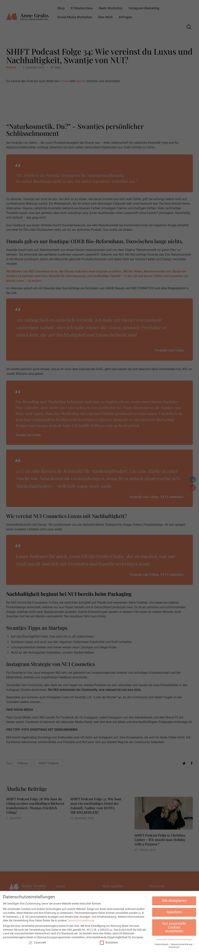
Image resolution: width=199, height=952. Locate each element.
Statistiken (109, 942)
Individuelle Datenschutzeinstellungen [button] (174, 939)
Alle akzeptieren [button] (174, 901)
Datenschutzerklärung (80, 920)
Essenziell (37, 942)
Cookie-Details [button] (161, 944)
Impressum (174, 947)
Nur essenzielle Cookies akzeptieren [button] (174, 927)
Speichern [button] (174, 912)
